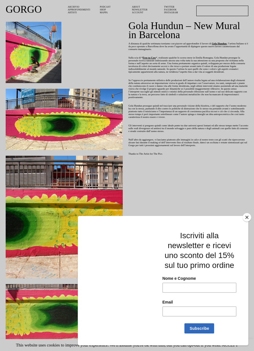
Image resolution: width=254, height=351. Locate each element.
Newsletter (140, 9)
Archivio (73, 7)
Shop (103, 9)
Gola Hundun (227, 43)
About (136, 7)
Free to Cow (150, 58)
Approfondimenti (80, 9)
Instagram (171, 12)
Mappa (104, 12)
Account (138, 12)
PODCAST (106, 7)
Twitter (169, 7)
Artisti (72, 12)
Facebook (170, 9)
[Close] (247, 217)
